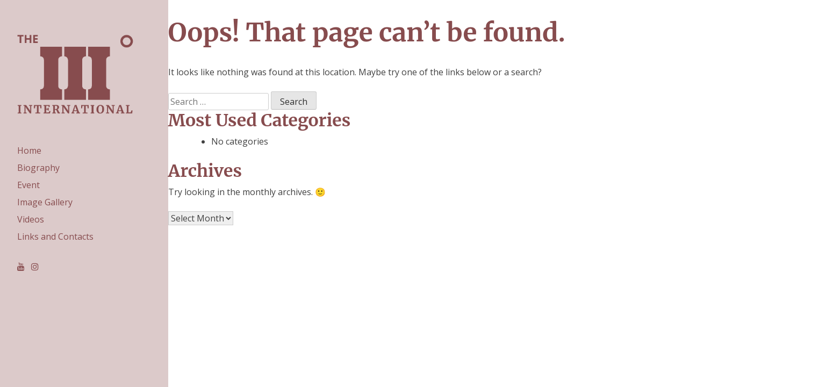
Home (29, 150)
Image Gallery (45, 202)
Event (28, 185)
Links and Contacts (55, 236)
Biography (38, 168)
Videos (30, 219)
